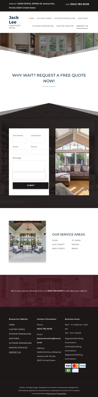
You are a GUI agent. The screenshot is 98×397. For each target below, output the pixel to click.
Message (17, 158)
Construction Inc (15, 26)
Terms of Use (51, 385)
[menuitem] (31, 18)
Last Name (36, 135)
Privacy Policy (61, 385)
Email (15, 146)
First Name (18, 135)
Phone (34, 146)
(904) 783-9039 (79, 4)
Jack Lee (14, 20)
